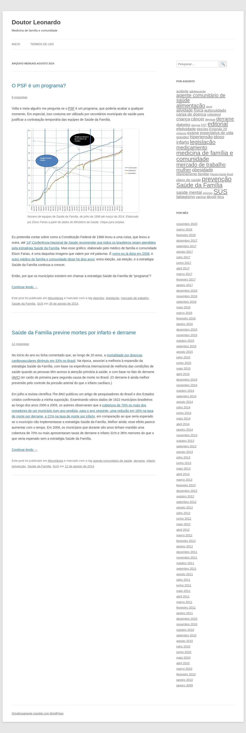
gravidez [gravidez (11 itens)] (182, 137)
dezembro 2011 (186, 552)
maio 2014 (183, 418)
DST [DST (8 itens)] (204, 125)
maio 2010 (183, 657)
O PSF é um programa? (39, 85)
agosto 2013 (184, 452)
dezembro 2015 (186, 329)
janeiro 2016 (184, 324)
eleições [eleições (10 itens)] (202, 129)
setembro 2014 (186, 396)
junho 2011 (183, 585)
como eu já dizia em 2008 (131, 254)
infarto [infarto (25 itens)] (182, 142)
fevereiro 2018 (186, 235)
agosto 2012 (184, 507)
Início (16, 44)
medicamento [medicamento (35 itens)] (191, 147)
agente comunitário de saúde (112, 460)
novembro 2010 (186, 624)
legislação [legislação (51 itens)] (202, 142)
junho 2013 (183, 463)
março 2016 (184, 313)
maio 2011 (183, 591)
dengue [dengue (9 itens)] (210, 119)
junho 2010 (183, 652)
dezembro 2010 (186, 618)
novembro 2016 (186, 296)
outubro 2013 (185, 440)
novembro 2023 (186, 224)
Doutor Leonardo (36, 22)
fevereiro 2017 (186, 279)
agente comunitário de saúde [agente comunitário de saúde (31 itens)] (200, 98)
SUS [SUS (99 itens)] (220, 191)
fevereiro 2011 (186, 607)
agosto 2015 (184, 352)
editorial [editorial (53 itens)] (218, 124)
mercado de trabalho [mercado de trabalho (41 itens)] (201, 165)
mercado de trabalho (135, 298)
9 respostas (19, 97)
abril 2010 (183, 663)
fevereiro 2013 (186, 485)
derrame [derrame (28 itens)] (225, 118)
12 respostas (20, 344)
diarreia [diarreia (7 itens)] (195, 125)
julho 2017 (183, 257)
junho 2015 (183, 363)
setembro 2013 (186, 446)
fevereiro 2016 (186, 318)
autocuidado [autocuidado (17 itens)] (215, 110)
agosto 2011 (184, 574)
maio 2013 (183, 468)
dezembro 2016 (186, 290)
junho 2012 (183, 518)
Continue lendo (25, 287)
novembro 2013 (186, 435)
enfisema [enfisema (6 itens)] (181, 133)
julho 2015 (183, 357)
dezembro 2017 (186, 240)
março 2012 (184, 535)
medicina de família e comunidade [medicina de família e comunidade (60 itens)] (204, 156)
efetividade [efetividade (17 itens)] (186, 128)
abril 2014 (183, 424)
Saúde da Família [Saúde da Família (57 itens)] (199, 185)
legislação (112, 298)
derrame (139, 460)
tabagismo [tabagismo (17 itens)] (185, 196)
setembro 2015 (186, 346)
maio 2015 (183, 368)
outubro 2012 (185, 496)
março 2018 (184, 229)
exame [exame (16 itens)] (193, 133)
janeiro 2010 (184, 680)
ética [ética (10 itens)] (220, 197)
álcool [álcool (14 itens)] (211, 197)
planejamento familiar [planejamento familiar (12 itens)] (192, 174)
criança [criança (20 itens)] (183, 119)
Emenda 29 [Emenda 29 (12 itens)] (218, 129)
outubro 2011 (185, 563)
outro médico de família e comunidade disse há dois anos (53, 259)
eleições (98, 298)
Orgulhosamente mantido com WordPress (38, 713)
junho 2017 (183, 263)
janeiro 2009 (184, 685)
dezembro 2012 (186, 491)
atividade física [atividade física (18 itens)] (190, 110)
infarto (151, 460)
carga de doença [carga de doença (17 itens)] (191, 114)
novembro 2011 (186, 557)
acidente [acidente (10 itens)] (182, 91)
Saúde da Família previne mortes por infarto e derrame (74, 332)
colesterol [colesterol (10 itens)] (214, 114)
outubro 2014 (185, 390)
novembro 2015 (186, 335)
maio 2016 (183, 307)
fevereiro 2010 (186, 674)
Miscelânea (55, 298)
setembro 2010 (186, 635)
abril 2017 (183, 268)
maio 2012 (183, 524)
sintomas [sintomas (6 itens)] (208, 193)
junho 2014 (183, 413)
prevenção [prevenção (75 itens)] (217, 179)
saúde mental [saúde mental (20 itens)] (189, 192)
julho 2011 (183, 579)
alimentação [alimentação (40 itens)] (190, 106)
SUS (40, 303)
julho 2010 (183, 646)
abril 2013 (183, 474)
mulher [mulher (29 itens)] (183, 169)
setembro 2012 (186, 502)
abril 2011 (183, 596)
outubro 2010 (185, 630)
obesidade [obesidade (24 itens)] (202, 169)
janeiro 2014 (184, 429)
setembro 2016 (186, 301)
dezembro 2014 (186, 379)
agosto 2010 (184, 641)
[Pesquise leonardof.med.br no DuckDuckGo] (197, 64)
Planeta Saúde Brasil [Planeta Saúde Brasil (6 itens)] (221, 174)
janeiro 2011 (184, 613)
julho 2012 (183, 513)
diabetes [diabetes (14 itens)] (183, 125)
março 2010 (184, 668)
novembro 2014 (186, 385)
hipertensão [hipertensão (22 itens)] (201, 136)
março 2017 (184, 274)
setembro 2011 (186, 568)
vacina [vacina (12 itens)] (201, 197)
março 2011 (184, 602)
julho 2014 (183, 407)
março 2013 (184, 479)
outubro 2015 (185, 340)
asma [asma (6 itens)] (209, 106)
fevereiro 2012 (186, 541)
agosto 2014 (184, 402)
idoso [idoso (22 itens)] (219, 136)
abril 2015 (183, 374)
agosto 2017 (184, 251)
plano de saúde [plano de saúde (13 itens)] (188, 180)
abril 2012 (183, 529)
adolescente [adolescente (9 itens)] (197, 91)
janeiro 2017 (184, 285)
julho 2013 (183, 457)
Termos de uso (42, 44)
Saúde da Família (23, 303)
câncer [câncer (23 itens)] (197, 119)
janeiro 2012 (184, 546)
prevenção (19, 466)
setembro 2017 (186, 246)
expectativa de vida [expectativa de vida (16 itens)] (216, 133)
